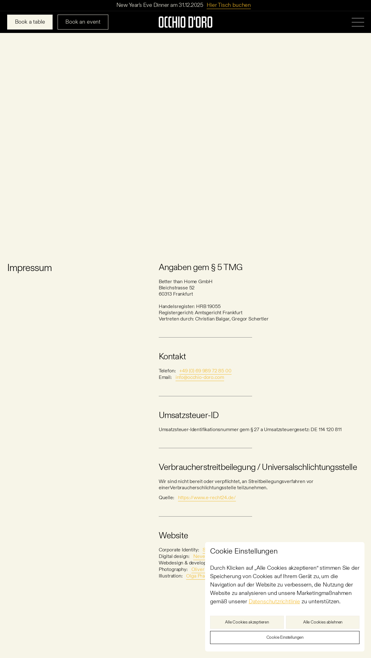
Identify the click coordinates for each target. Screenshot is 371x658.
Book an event (83, 21)
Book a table (30, 21)
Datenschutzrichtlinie (274, 601)
